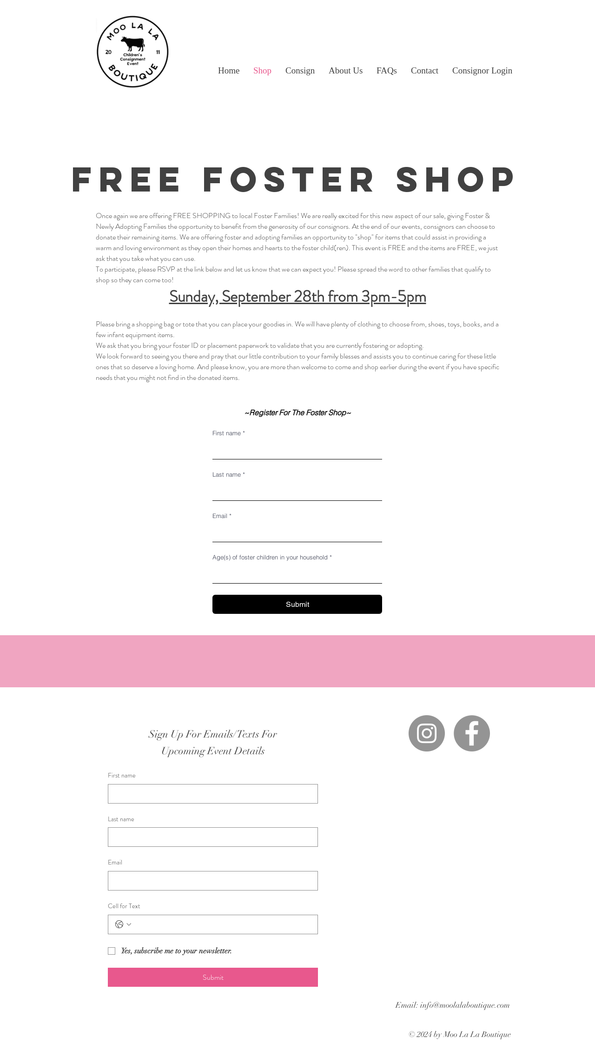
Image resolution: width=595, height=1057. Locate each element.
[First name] (294, 449)
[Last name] (294, 491)
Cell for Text (124, 906)
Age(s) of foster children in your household (272, 557)
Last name (228, 474)
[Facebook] (472, 733)
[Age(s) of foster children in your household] (294, 574)
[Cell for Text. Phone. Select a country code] (123, 924)
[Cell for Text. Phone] (222, 924)
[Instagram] (427, 733)
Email (221, 515)
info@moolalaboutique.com (465, 1005)
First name (228, 433)
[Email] (294, 532)
